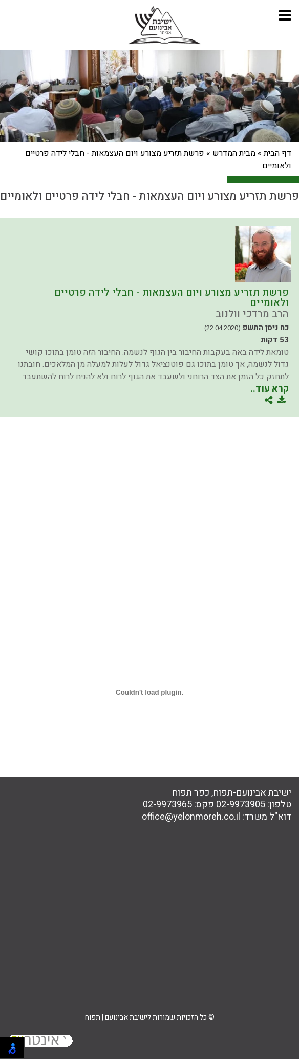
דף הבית (277, 153)
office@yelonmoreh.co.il (191, 817)
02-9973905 (240, 804)
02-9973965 (167, 804)
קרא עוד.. (269, 389)
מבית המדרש (233, 153)
